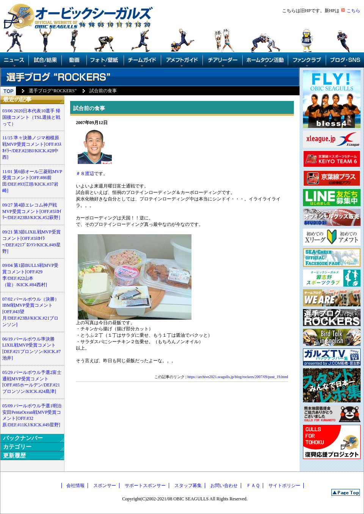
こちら (353, 10)
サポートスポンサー (145, 485)
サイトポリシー (284, 485)
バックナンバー (23, 438)
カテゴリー (17, 447)
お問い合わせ (224, 485)
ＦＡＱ (253, 485)
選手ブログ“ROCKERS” (53, 90)
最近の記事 (17, 99)
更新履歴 (14, 456)
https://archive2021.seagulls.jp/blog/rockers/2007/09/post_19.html (237, 377)
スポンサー (104, 485)
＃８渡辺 (85, 173)
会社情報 (75, 485)
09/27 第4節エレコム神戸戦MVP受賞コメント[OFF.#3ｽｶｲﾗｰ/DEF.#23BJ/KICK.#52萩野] (31, 211)
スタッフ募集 (188, 485)
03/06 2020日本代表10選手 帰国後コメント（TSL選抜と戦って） (31, 117)
